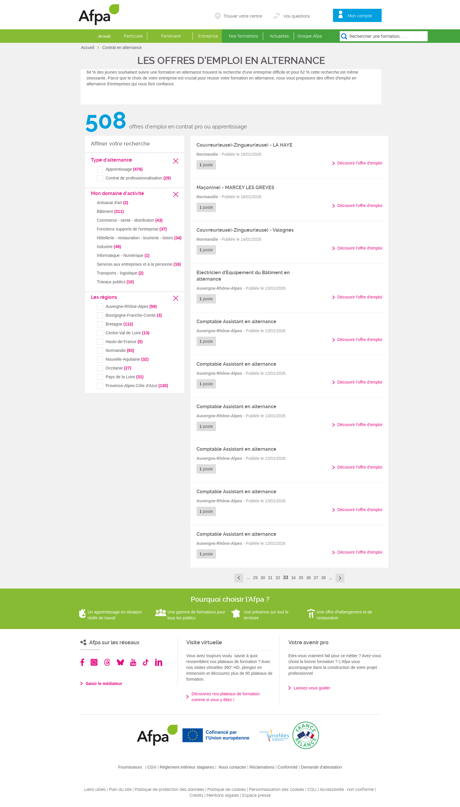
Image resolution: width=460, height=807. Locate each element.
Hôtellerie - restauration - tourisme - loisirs (139, 237)
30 (263, 577)
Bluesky (120, 662)
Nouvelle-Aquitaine (127, 359)
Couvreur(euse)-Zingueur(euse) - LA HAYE (244, 145)
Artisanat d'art (112, 202)
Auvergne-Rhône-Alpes (131, 306)
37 (316, 577)
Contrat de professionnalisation (138, 178)
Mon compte (360, 15)
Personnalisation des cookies (276, 789)
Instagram (94, 662)
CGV (152, 767)
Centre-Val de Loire (127, 332)
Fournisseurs (130, 767)
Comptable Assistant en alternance (236, 321)
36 (308, 577)
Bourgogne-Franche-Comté (134, 315)
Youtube (133, 662)
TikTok (145, 662)
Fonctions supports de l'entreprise (132, 229)
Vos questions (296, 16)
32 (277, 577)
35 (301, 577)
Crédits (196, 795)
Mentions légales (223, 795)
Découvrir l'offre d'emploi (359, 163)
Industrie (109, 246)
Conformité (287, 767)
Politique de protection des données (169, 789)
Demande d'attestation (321, 767)
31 (270, 577)
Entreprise (208, 36)
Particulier (133, 36)
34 (293, 577)
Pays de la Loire (124, 376)
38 (323, 577)
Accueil (88, 47)
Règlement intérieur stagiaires (187, 767)
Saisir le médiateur (104, 683)
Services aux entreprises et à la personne (139, 264)
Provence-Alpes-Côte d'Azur (137, 385)
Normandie (120, 350)
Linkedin (158, 662)
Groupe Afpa (309, 36)
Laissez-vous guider (312, 688)
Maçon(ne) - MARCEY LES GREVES (235, 187)
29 (255, 577)
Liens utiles (95, 789)
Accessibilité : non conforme (347, 789)
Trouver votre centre (243, 16)
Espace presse (256, 795)
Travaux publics (115, 281)
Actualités (279, 36)
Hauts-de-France (124, 341)
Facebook (82, 662)
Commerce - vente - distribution (130, 220)
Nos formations (243, 36)
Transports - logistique (120, 273)
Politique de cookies (226, 789)
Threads (107, 662)
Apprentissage (124, 169)
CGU (312, 789)
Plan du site (120, 789)
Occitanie (118, 368)
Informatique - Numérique (123, 255)
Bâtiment (110, 211)
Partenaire (171, 36)
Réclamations (261, 767)
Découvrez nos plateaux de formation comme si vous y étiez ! (226, 696)
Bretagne (119, 324)
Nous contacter (232, 767)
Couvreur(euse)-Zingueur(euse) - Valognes (245, 230)
